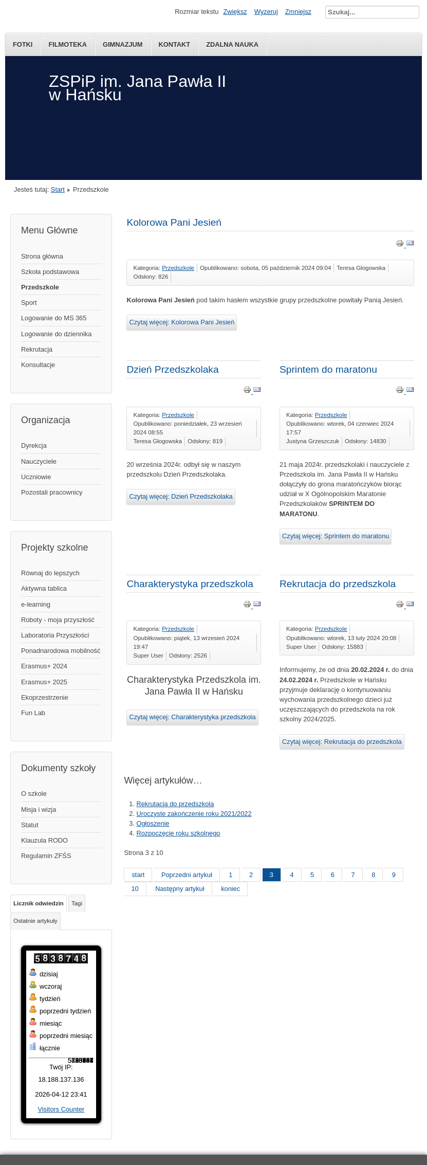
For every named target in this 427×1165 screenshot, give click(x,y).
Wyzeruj (266, 11)
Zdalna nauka (232, 44)
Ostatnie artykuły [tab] (35, 921)
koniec (230, 889)
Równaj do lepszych (50, 573)
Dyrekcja (34, 445)
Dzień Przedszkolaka (172, 369)
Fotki (22, 44)
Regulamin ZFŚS (46, 856)
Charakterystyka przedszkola (189, 583)
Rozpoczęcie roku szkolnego (178, 833)
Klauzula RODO (44, 840)
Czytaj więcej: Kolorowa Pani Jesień (181, 322)
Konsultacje (38, 365)
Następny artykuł (179, 889)
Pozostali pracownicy (52, 492)
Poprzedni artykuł (186, 875)
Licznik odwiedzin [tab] (38, 903)
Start (58, 189)
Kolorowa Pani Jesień (173, 222)
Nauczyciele (39, 461)
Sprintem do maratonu (328, 369)
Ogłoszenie (152, 823)
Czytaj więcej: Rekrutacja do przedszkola (342, 741)
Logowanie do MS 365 (53, 318)
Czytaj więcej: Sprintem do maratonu (335, 536)
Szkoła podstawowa (50, 272)
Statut (29, 825)
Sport (29, 302)
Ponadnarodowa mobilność (60, 650)
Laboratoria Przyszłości (55, 635)
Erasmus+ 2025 (44, 682)
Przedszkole (40, 287)
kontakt (175, 44)
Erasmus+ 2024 (44, 666)
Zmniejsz (298, 11)
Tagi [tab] (76, 903)
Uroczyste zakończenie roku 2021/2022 (193, 813)
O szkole (34, 793)
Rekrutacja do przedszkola (338, 583)
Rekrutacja (36, 349)
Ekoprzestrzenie (44, 697)
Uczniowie (36, 477)
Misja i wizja (38, 809)
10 (134, 889)
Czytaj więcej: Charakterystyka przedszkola (192, 717)
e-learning (35, 604)
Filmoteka (67, 44)
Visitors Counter (61, 1109)
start (138, 875)
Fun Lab (33, 713)
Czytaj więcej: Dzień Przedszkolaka (180, 496)
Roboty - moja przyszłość (58, 620)
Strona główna (42, 256)
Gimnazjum (123, 44)
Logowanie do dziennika (56, 334)
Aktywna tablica (44, 588)
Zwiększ (235, 11)
